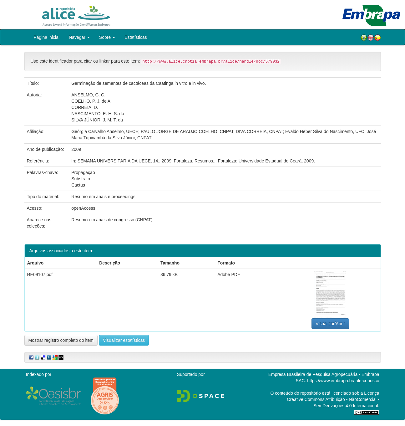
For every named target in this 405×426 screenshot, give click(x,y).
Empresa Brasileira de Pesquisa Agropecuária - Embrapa (323, 374)
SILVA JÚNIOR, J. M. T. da (97, 119)
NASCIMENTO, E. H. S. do (97, 113)
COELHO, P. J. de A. (91, 101)
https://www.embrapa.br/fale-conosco (343, 380)
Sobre (107, 37)
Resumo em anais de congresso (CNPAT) (111, 219)
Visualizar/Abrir (330, 323)
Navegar (79, 37)
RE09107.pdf (40, 274)
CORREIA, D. (84, 107)
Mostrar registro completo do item (61, 340)
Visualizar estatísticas (124, 340)
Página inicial (47, 37)
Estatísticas (135, 37)
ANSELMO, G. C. (88, 94)
